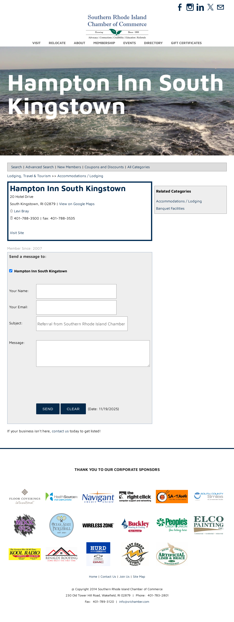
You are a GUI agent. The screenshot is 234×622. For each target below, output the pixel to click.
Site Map (139, 576)
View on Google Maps (77, 204)
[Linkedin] (200, 7)
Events (129, 43)
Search (16, 167)
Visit (36, 43)
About (79, 43)
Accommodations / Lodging (179, 201)
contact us (60, 431)
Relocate (57, 43)
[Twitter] (210, 7)
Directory (153, 43)
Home (93, 576)
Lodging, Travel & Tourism (29, 176)
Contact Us (108, 576)
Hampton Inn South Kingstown (68, 188)
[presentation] (73, 386)
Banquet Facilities (170, 208)
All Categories (138, 167)
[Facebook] (180, 7)
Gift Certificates (186, 43)
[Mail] (220, 7)
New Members (69, 167)
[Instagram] (190, 7)
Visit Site (17, 233)
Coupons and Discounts (104, 167)
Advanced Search (40, 167)
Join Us (124, 576)
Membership (104, 43)
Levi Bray (21, 211)
